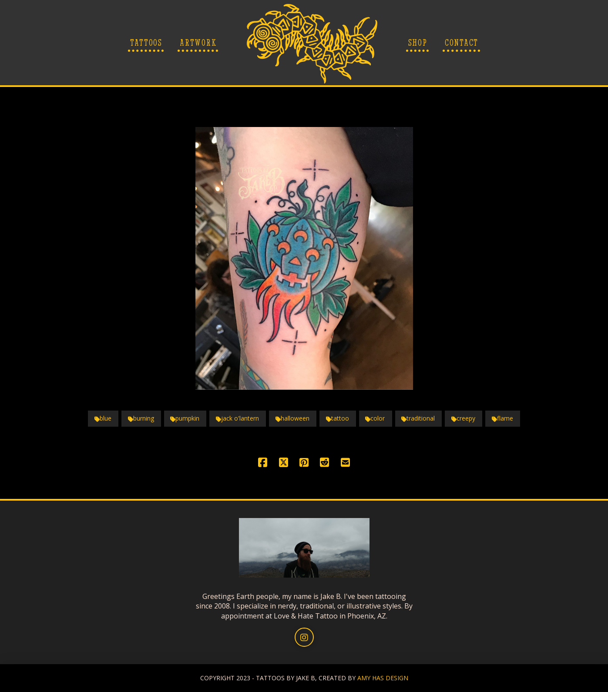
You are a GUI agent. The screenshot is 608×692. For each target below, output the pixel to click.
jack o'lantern (237, 418)
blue (102, 418)
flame (502, 418)
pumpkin (184, 418)
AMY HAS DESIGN (382, 678)
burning (141, 418)
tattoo (337, 418)
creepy (463, 418)
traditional (418, 418)
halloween (292, 418)
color (375, 418)
